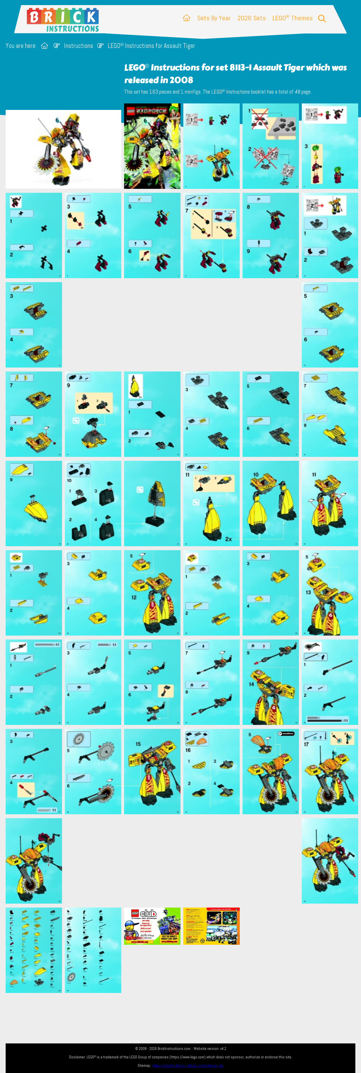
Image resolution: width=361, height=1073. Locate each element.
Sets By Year (214, 18)
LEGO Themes (292, 18)
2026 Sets (251, 18)
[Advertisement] (183, 325)
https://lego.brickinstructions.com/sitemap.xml (188, 1065)
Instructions (78, 46)
